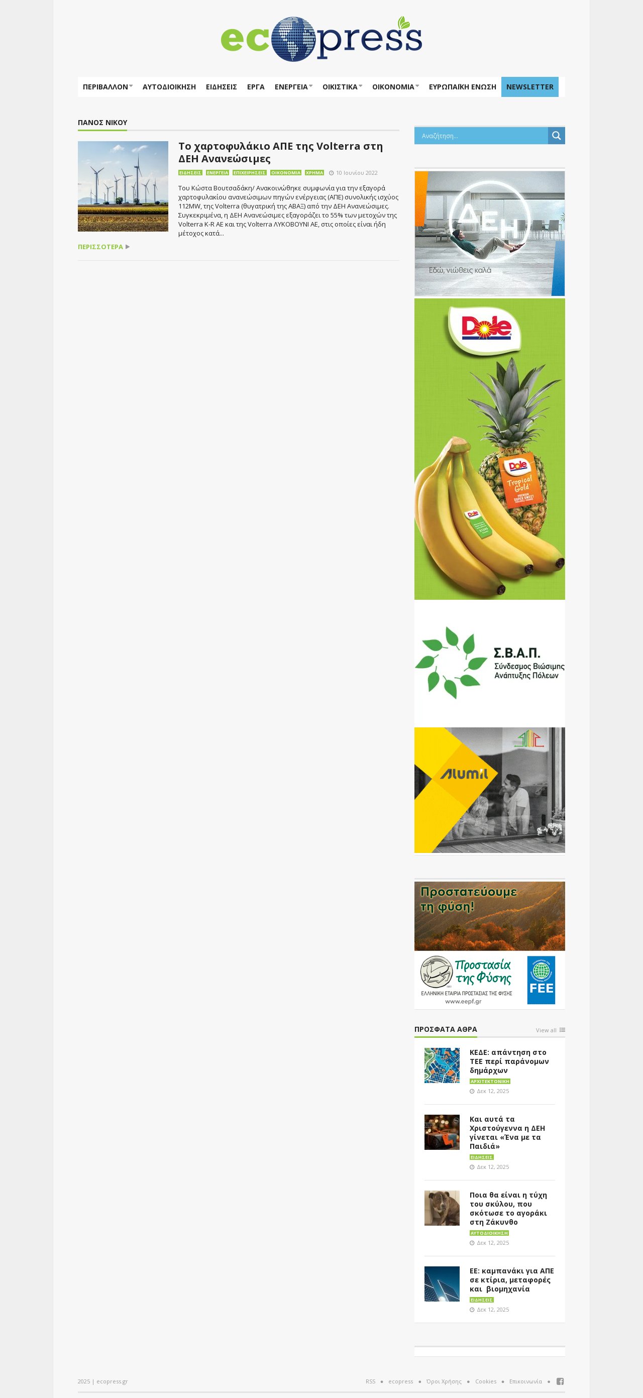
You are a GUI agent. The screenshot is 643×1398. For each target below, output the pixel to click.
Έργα (256, 86)
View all (546, 1030)
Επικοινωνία (525, 1381)
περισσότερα (100, 247)
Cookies (485, 1381)
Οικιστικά (340, 86)
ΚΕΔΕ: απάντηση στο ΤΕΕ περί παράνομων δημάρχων (509, 1061)
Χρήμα (314, 172)
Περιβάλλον (105, 86)
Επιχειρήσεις (250, 172)
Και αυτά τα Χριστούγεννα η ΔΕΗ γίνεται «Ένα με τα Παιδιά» (507, 1132)
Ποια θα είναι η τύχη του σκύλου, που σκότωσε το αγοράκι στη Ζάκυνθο (508, 1208)
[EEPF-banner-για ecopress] (489, 943)
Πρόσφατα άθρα (445, 1029)
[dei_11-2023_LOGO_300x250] (489, 232)
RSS (370, 1381)
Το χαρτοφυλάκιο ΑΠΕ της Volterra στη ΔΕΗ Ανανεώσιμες (280, 152)
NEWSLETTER (530, 86)
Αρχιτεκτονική (490, 1081)
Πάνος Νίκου (102, 123)
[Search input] (484, 135)
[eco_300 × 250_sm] (489, 789)
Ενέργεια (291, 86)
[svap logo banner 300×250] (489, 661)
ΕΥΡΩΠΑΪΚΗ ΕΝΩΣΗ (462, 86)
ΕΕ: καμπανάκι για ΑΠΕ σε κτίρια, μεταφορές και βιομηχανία (512, 1280)
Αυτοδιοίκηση (169, 86)
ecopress (400, 1381)
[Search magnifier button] (556, 135)
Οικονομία (393, 86)
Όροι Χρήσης (444, 1381)
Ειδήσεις (221, 86)
